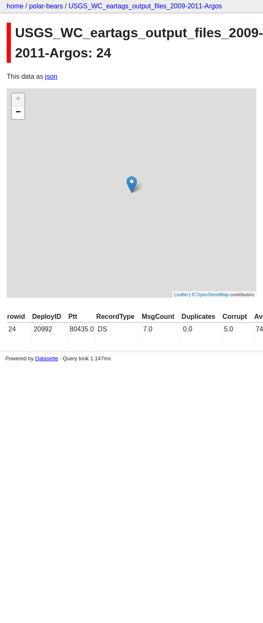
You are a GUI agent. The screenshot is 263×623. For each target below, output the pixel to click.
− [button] (18, 112)
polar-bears (46, 6)
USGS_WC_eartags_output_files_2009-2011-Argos (145, 6)
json (51, 76)
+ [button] (18, 99)
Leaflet (181, 294)
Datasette (46, 358)
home (15, 6)
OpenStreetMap (212, 294)
